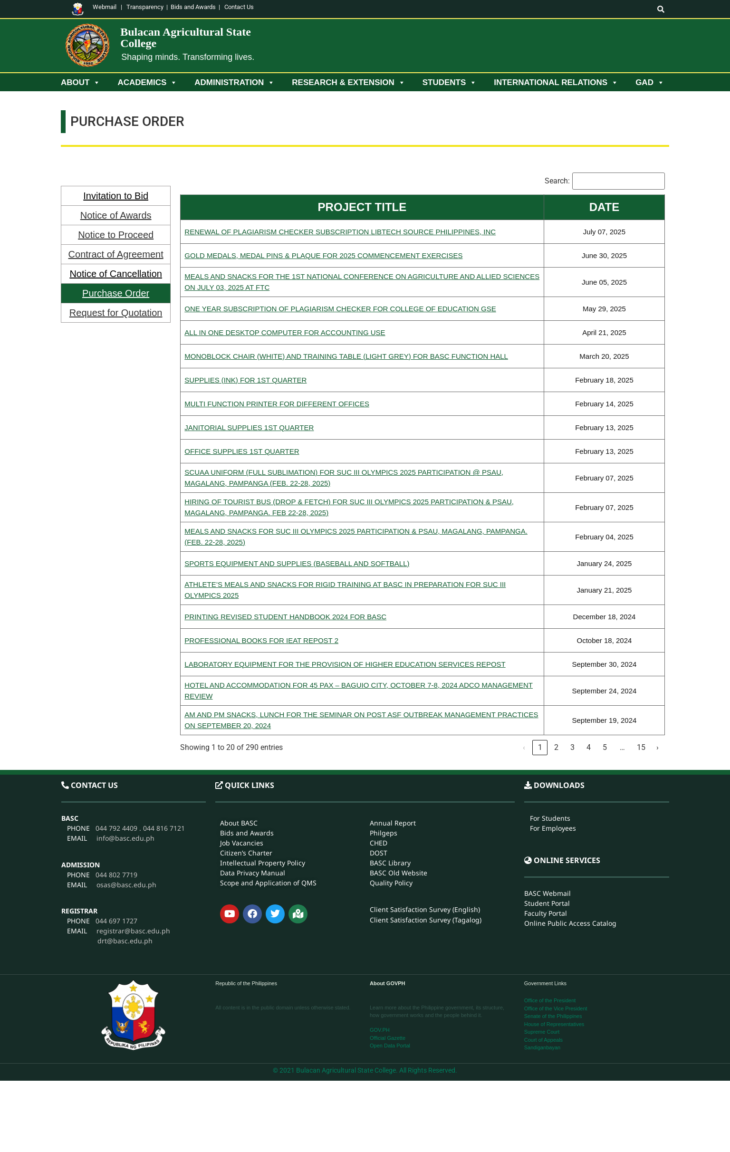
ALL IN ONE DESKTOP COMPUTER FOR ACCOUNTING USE (284, 332)
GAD (649, 82)
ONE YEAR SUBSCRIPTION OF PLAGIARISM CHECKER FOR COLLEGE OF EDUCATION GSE (340, 309)
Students (450, 82)
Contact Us (239, 6)
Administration (234, 82)
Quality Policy (391, 805)
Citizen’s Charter (246, 775)
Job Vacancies (241, 765)
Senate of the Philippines (553, 1016)
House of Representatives (554, 1024)
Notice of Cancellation (115, 274)
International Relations (556, 82)
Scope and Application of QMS (268, 805)
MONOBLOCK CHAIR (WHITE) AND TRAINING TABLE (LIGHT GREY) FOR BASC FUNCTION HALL (346, 356)
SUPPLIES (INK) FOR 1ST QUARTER (245, 380)
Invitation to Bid (115, 196)
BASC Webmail (547, 816)
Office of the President (550, 1000)
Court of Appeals (543, 1040)
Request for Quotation (116, 312)
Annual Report (393, 745)
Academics (147, 82)
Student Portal (547, 826)
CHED (378, 765)
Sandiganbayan (542, 1047)
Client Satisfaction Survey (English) (425, 832)
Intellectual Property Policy (262, 785)
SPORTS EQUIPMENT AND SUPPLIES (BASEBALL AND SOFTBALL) (296, 563)
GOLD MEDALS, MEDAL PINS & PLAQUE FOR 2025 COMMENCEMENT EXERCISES (323, 255)
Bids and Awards (193, 6)
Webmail (104, 6)
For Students (550, 741)
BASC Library (390, 785)
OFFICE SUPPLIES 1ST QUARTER (241, 451)
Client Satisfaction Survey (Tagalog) (425, 842)
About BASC (239, 745)
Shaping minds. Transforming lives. (187, 57)
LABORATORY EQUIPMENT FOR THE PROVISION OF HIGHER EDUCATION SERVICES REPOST (344, 664)
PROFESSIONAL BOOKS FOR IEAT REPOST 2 (261, 640)
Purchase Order (115, 293)
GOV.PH (380, 1030)
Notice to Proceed (116, 235)
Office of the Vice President (555, 1008)
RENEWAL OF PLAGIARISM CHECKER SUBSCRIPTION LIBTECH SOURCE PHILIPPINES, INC (340, 232)
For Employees (553, 751)
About (80, 82)
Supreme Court (542, 1032)
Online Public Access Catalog (570, 846)
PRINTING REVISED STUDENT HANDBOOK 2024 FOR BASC (285, 617)
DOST (378, 775)
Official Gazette (387, 1038)
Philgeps (383, 755)
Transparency (144, 6)
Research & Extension (348, 82)
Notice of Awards (116, 215)
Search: (557, 181)
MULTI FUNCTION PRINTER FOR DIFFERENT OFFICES (276, 404)
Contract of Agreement (115, 254)
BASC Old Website (398, 795)
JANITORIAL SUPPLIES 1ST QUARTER (249, 427)
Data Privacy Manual (252, 795)
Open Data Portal (390, 1045)
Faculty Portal (545, 836)
